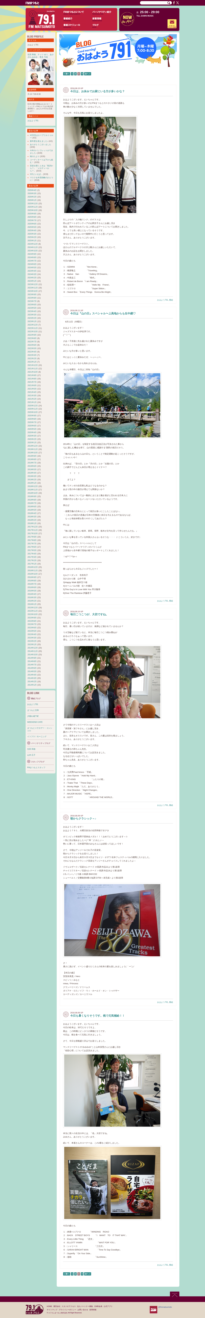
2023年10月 (33, 291)
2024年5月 (32, 267)
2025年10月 (33, 210)
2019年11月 (33, 449)
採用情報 (92, 1310)
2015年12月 (33, 607)
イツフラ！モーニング (36, 736)
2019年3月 (32, 476)
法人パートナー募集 (85, 1306)
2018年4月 (32, 513)
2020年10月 (33, 412)
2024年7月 (32, 261)
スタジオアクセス (69, 1306)
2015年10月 (33, 614)
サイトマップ (52, 1310)
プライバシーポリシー (67, 1310)
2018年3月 (32, 517)
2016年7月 (32, 584)
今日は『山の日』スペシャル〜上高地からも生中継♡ (103, 313)
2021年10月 (33, 372)
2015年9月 (32, 618)
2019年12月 (33, 446)
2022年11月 (33, 328)
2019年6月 (32, 466)
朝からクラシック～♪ (83, 818)
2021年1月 (32, 402)
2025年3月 (32, 234)
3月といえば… (36, 174)
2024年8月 (32, 257)
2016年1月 (32, 604)
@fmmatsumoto (165, 1307)
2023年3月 (32, 315)
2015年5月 (32, 631)
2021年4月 (32, 392)
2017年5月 (32, 550)
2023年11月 (33, 288)
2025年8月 (32, 217)
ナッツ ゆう (43, 54)
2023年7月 (32, 301)
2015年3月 (32, 638)
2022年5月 (32, 348)
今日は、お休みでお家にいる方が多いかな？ (97, 91)
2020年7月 (32, 422)
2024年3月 (32, 274)
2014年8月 (32, 661)
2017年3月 (32, 557)
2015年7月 (32, 624)
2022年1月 (32, 362)
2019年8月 (32, 459)
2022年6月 (32, 345)
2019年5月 (32, 469)
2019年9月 (32, 456)
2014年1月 (32, 685)
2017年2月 (32, 560)
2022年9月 (32, 335)
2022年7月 (32, 342)
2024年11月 (33, 247)
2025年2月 (32, 237)
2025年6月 (32, 224)
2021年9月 (32, 375)
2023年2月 (32, 318)
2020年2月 (32, 439)
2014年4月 (32, 675)
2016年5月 (32, 591)
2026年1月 (32, 200)
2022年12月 (33, 325)
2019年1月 (32, 483)
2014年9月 (32, 658)
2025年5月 (32, 227)
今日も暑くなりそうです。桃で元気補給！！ (97, 1015)
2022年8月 (32, 338)
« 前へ (66, 74)
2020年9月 (32, 415)
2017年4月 (32, 554)
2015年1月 (32, 644)
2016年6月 (32, 587)
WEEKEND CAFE (35, 722)
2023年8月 (32, 298)
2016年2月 (32, 601)
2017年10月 (33, 533)
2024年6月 (32, 264)
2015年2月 (32, 641)
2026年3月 (32, 193)
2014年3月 (32, 678)
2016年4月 (32, 594)
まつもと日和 (33, 710)
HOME (49, 1306)
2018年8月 (32, 500)
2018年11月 (33, 490)
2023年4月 (32, 311)
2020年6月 (32, 426)
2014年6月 (32, 668)
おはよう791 (162, 300)
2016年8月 (32, 581)
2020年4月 (32, 432)
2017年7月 (32, 543)
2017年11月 (33, 530)
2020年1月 (32, 442)
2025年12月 (33, 203)
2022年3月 (32, 355)
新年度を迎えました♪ (39, 141)
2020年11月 (33, 409)
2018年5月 (32, 510)
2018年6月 (32, 506)
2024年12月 (33, 244)
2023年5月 (32, 308)
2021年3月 (32, 395)
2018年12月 (33, 486)
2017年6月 (32, 547)
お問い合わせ (83, 1310)
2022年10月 (33, 331)
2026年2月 (32, 197)
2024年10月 (33, 251)
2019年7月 (32, 463)
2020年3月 (32, 436)
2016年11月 (33, 570)
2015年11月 (33, 611)
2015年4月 (32, 634)
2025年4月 (32, 230)
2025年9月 (32, 214)
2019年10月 (33, 453)
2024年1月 (32, 281)
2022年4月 (32, 352)
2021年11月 (33, 368)
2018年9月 (32, 496)
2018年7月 (32, 503)
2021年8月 (32, 379)
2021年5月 (32, 389)
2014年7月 (32, 665)
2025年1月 (32, 240)
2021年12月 (33, 365)
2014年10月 (33, 654)
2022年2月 (32, 358)
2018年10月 (33, 493)
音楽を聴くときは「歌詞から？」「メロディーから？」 (41, 168)
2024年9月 (32, 254)
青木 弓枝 (44, 57)
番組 (171, 300)
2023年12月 (33, 284)
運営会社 (56, 1306)
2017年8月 (32, 540)
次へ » (87, 74)
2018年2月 (32, 520)
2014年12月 (33, 648)
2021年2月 (32, 399)
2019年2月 (32, 479)
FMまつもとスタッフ (36, 767)
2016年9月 (32, 577)
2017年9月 (32, 537)
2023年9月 (32, 294)
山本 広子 (31, 755)
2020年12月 (33, 406)
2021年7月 (32, 382)
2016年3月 (32, 597)
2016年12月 (33, 567)
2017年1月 (32, 564)
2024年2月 (32, 278)
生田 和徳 (32, 54)
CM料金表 (98, 1306)
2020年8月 (32, 419)
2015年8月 (32, 621)
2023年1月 (32, 321)
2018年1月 (32, 523)
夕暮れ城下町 (33, 716)
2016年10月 (33, 574)
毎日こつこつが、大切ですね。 (89, 614)
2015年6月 (32, 628)
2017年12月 (33, 527)
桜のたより (35, 156)
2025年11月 (33, 207)
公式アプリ (108, 1306)
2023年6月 (32, 304)
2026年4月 (32, 190)
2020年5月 (32, 429)
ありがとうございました (40, 144)
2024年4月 (32, 271)
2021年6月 (32, 385)
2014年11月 (33, 651)
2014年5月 (32, 671)
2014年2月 (32, 681)
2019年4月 (32, 473)
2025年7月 (32, 220)
